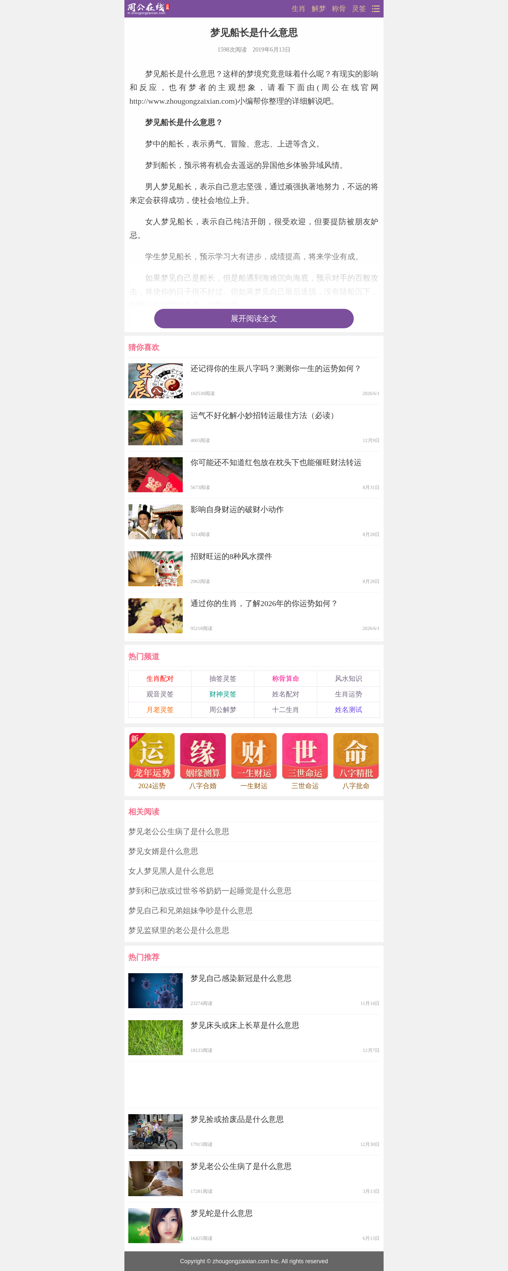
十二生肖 (285, 710)
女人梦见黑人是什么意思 (171, 871)
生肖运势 (348, 694)
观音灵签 (160, 694)
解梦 (319, 9)
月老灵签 (160, 710)
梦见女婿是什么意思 (163, 851)
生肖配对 (160, 678)
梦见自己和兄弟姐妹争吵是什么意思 (190, 910)
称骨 (339, 9)
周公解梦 (223, 710)
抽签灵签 (223, 678)
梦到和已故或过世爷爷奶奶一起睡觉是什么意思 (210, 891)
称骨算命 (285, 678)
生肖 (299, 9)
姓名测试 (348, 710)
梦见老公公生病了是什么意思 (178, 831)
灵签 (359, 9)
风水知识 (348, 678)
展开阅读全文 (254, 318)
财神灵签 (223, 694)
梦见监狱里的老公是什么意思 (178, 930)
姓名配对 (285, 694)
